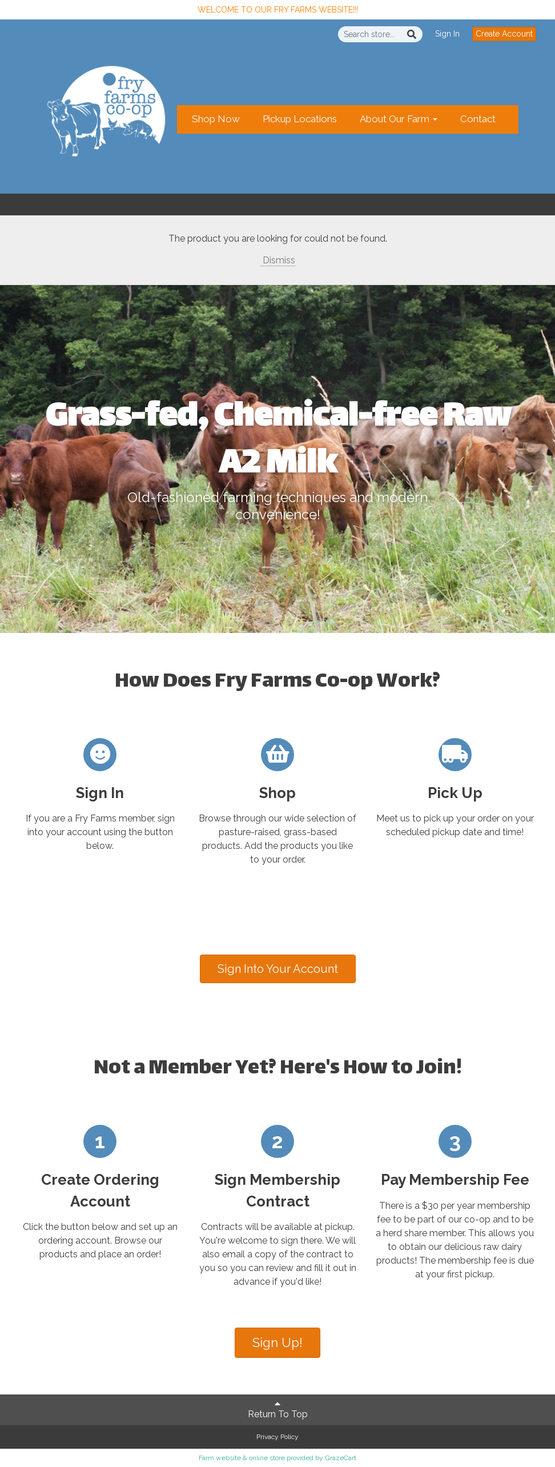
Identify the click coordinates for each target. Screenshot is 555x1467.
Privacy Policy (277, 1437)
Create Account (504, 33)
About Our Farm (398, 119)
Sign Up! (277, 1342)
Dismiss (277, 260)
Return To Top (278, 1409)
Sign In (447, 33)
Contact (478, 119)
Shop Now (216, 119)
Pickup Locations (300, 119)
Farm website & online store (242, 1458)
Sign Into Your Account (278, 969)
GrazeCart (340, 1458)
